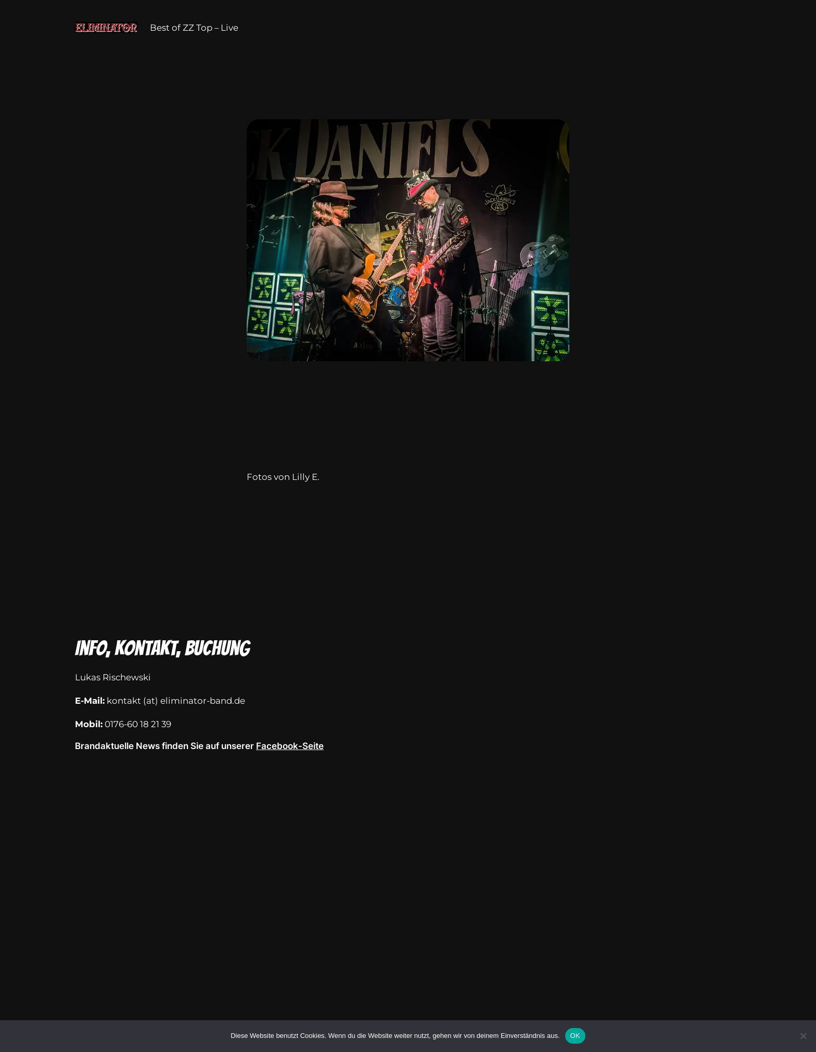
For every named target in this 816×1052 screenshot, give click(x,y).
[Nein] (803, 1036)
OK (575, 1036)
